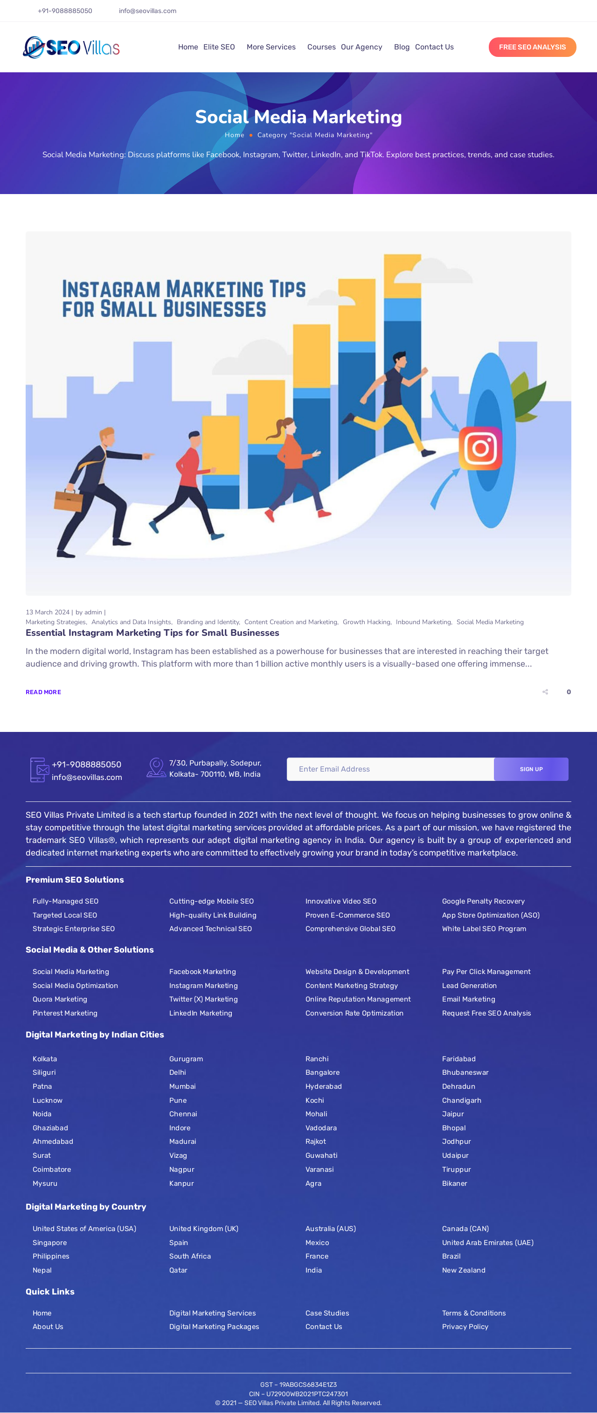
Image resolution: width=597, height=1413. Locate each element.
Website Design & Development (357, 972)
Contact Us (434, 46)
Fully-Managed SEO (66, 901)
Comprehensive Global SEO (350, 929)
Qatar (178, 1270)
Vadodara (321, 1128)
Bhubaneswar (465, 1072)
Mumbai (182, 1086)
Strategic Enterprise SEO (74, 929)
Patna (42, 1086)
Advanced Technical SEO (210, 929)
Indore (180, 1128)
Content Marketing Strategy (351, 985)
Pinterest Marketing (65, 1013)
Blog (402, 46)
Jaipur (453, 1114)
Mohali (316, 1114)
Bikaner (454, 1183)
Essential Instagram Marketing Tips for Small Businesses (152, 632)
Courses (321, 46)
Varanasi (319, 1169)
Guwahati (321, 1155)
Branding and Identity (208, 622)
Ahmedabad (53, 1141)
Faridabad (459, 1059)
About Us (48, 1327)
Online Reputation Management (358, 999)
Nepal (42, 1270)
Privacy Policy (465, 1327)
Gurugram (186, 1059)
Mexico (317, 1243)
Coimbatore (52, 1169)
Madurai (182, 1141)
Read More (43, 692)
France (316, 1256)
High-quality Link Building (213, 915)
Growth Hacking (366, 622)
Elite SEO (219, 46)
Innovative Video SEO (340, 901)
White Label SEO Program (484, 929)
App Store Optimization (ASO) (491, 915)
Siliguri (44, 1072)
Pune (178, 1100)
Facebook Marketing (202, 972)
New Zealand (464, 1270)
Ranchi (316, 1059)
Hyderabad (323, 1086)
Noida (42, 1114)
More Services (271, 46)
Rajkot (315, 1141)
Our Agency (361, 46)
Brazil (451, 1256)
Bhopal (453, 1128)
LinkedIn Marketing (201, 1013)
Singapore (50, 1243)
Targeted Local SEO (65, 915)
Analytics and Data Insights (131, 622)
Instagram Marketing (203, 985)
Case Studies (327, 1313)
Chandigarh (462, 1100)
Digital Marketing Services (212, 1313)
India (313, 1270)
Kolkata (45, 1059)
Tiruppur (456, 1169)
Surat (42, 1155)
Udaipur (455, 1155)
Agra (313, 1183)
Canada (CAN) (465, 1229)
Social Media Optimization (75, 985)
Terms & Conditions (474, 1313)
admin (93, 612)
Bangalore (322, 1072)
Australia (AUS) (330, 1229)
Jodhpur (456, 1141)
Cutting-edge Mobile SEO (211, 901)
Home (188, 46)
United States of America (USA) (84, 1229)
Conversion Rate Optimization (354, 1013)
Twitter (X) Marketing (203, 999)
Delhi (177, 1072)
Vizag (178, 1155)
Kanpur (181, 1183)
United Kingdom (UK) (203, 1229)
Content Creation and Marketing (290, 622)
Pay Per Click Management (486, 972)
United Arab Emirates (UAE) (488, 1243)
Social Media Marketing (490, 622)
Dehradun (458, 1086)
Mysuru (45, 1183)
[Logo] (71, 47)
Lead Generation (469, 985)
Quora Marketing (60, 999)
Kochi (314, 1100)
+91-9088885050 (65, 11)
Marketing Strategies (56, 622)
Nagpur (181, 1169)
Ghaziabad (50, 1128)
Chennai (183, 1114)
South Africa (190, 1256)
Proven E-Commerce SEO (347, 915)
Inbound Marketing (423, 622)
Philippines (51, 1256)
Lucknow (48, 1100)
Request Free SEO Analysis (486, 1013)
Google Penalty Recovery (483, 901)
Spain (178, 1243)
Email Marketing (468, 999)
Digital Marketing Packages (214, 1327)
